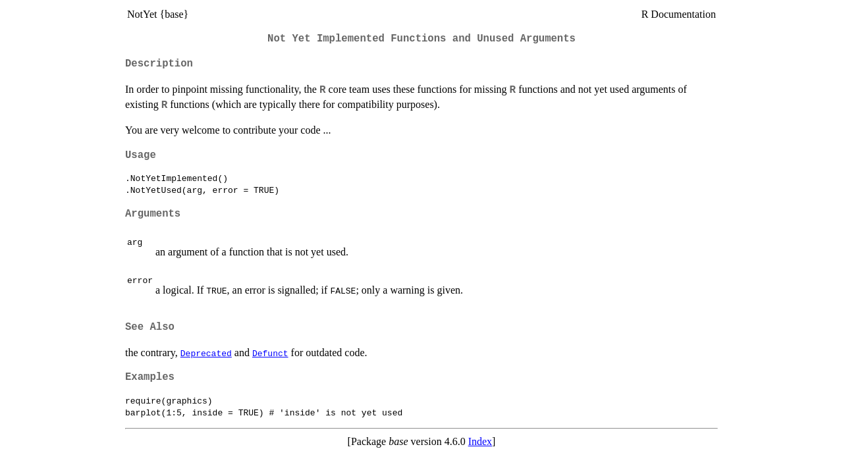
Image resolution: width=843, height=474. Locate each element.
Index (480, 441)
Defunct (270, 353)
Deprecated (206, 353)
